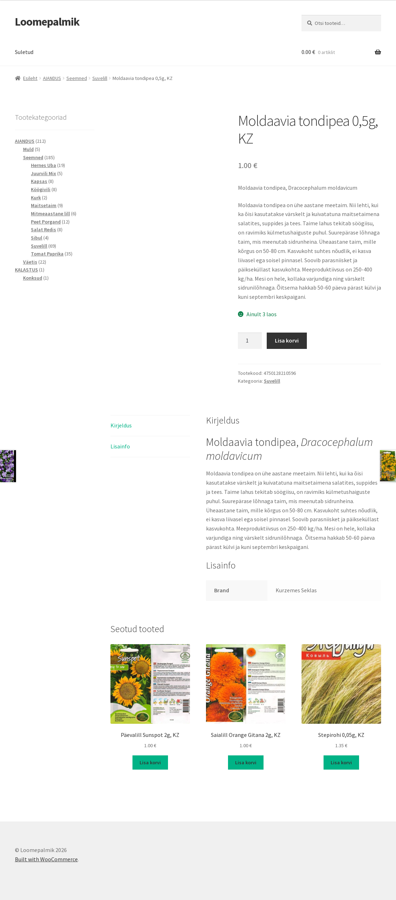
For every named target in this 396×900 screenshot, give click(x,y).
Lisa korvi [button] (150, 762)
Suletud (24, 51)
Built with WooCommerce (46, 859)
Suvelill (99, 78)
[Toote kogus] (250, 341)
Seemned (76, 78)
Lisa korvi (287, 340)
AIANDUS (52, 78)
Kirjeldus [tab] (121, 425)
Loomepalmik (47, 22)
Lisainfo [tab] (120, 446)
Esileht (30, 78)
